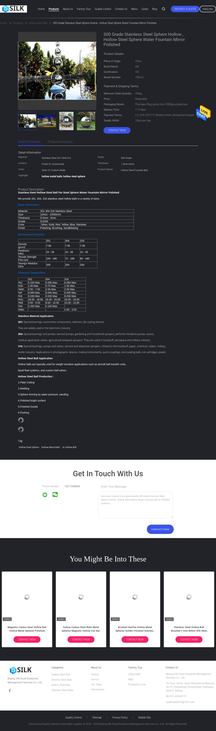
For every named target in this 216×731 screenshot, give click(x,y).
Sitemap (97, 717)
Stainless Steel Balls (62, 690)
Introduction (97, 689)
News (134, 9)
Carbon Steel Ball (60, 674)
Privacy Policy (119, 717)
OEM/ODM (134, 674)
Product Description (60, 141)
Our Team (96, 684)
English (208, 9)
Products (54, 9)
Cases (144, 9)
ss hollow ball (69, 447)
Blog (154, 9)
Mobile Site (144, 717)
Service (95, 679)
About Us (68, 9)
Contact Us (121, 9)
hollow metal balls (51, 447)
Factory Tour (84, 9)
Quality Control (103, 9)
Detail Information (29, 141)
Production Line (137, 684)
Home (41, 9)
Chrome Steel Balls (61, 679)
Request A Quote (185, 9)
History (95, 674)
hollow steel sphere (29, 447)
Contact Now (117, 130)
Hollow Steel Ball (60, 685)
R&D (130, 679)
